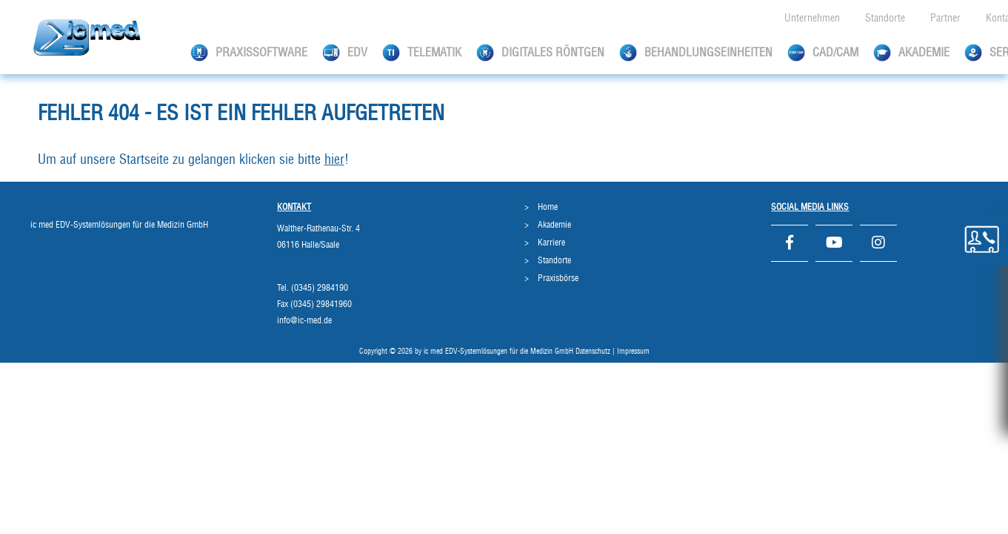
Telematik (421, 53)
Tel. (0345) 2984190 (312, 287)
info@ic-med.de (304, 320)
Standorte (885, 18)
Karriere (551, 242)
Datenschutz (592, 351)
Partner (945, 18)
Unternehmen (812, 18)
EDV (344, 53)
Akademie (911, 53)
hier (334, 160)
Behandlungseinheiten (695, 53)
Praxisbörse (558, 278)
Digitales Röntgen (540, 53)
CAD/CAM (822, 53)
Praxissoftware (248, 53)
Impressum (633, 351)
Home (548, 206)
